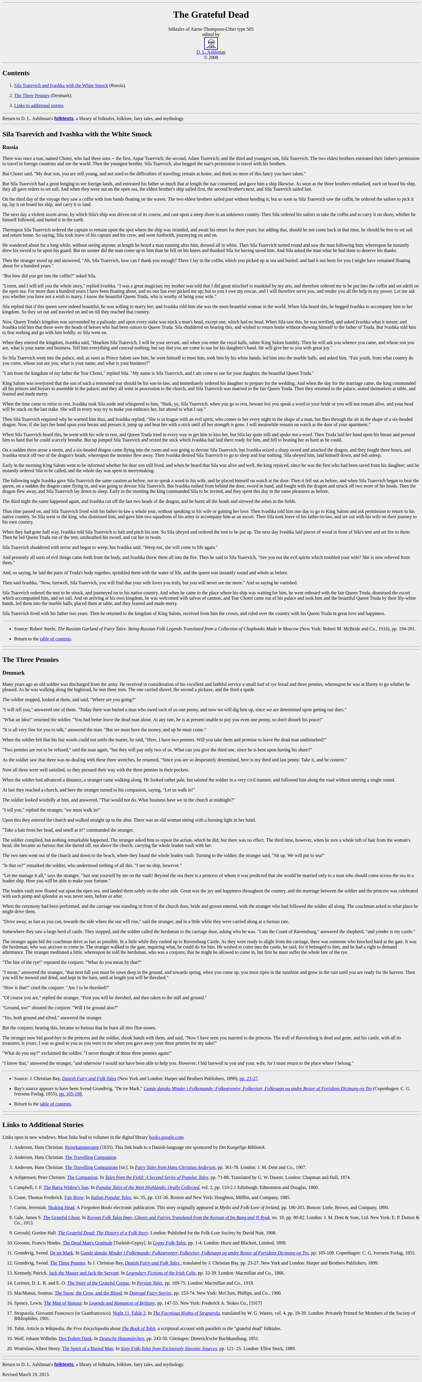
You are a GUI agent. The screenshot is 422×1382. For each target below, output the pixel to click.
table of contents (55, 638)
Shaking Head (61, 1207)
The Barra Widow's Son (66, 1187)
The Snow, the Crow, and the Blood (88, 1293)
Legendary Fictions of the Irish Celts (161, 1272)
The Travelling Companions (91, 1167)
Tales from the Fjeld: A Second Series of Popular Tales (156, 1177)
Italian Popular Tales (111, 1197)
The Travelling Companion (90, 1157)
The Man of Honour (63, 1303)
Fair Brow (74, 1197)
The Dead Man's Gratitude (88, 1242)
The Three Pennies (32, 95)
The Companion (82, 1177)
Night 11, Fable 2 (129, 1313)
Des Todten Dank (75, 1338)
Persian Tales (149, 1282)
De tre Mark (61, 1252)
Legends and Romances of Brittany (122, 1303)
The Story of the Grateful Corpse (98, 1282)
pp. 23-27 (249, 1078)
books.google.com (166, 1137)
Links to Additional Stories (42, 1125)
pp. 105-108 (70, 1093)
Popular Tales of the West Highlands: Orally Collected (147, 1187)
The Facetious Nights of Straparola (186, 1313)
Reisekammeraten (82, 1147)
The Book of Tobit (138, 1328)
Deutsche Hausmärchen (121, 1338)
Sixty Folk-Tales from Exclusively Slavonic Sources (169, 1348)
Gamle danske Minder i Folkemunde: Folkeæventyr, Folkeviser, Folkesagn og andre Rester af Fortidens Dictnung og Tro (258, 1088)
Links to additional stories (38, 105)
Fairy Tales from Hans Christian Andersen (175, 1167)
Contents (15, 73)
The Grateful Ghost (61, 1217)
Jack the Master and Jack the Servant (83, 1272)
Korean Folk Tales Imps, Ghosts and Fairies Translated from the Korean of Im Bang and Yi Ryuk (178, 1217)
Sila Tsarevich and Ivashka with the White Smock (61, 85)
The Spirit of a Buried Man (87, 1348)
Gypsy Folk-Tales (169, 1242)
